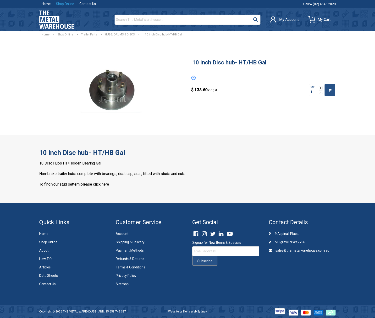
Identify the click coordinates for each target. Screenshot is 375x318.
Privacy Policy (126, 276)
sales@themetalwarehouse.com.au (299, 250)
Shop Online (65, 4)
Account (122, 234)
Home (46, 4)
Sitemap (122, 284)
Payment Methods (130, 250)
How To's (45, 259)
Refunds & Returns (130, 259)
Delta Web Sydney (195, 311)
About (44, 250)
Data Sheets (48, 276)
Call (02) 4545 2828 (319, 4)
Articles (45, 267)
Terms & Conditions (130, 267)
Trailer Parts (89, 34)
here (105, 184)
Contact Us (87, 4)
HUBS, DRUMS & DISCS (120, 34)
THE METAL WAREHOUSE (79, 311)
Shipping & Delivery (130, 242)
